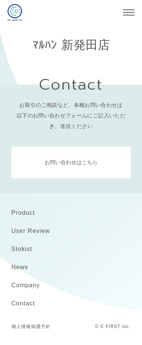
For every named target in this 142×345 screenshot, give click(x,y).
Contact (23, 303)
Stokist (21, 249)
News (19, 267)
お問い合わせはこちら (71, 162)
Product (23, 212)
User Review (30, 231)
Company (25, 285)
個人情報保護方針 (31, 326)
